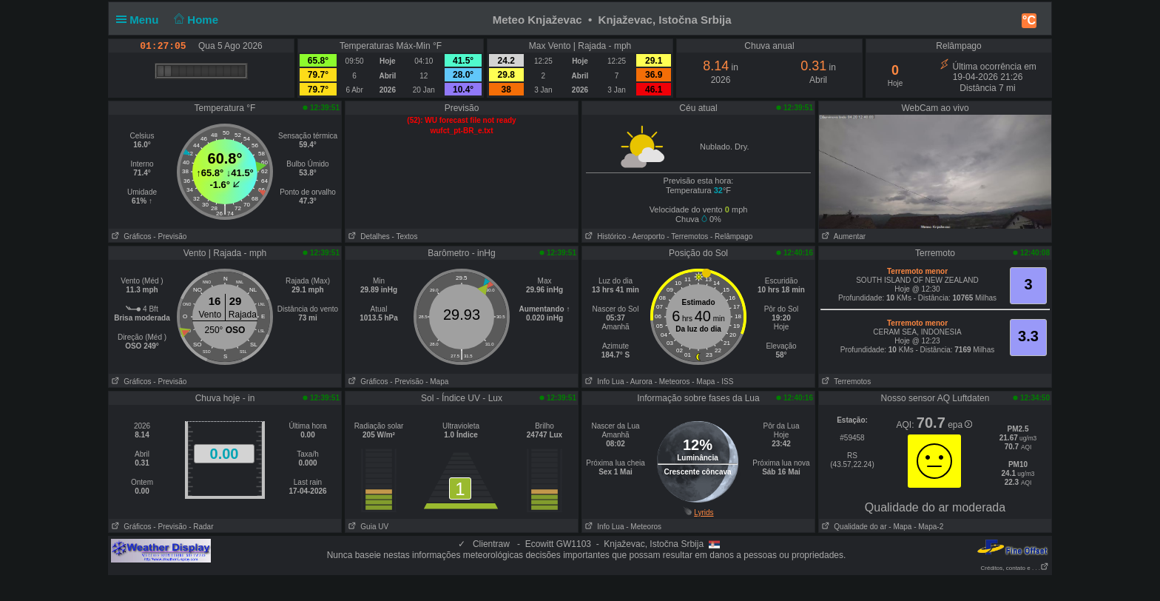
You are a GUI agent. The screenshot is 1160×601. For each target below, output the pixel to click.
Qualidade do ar (853, 527)
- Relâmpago (731, 236)
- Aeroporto (646, 236)
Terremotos (845, 381)
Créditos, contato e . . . (1015, 568)
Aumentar (842, 236)
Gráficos (130, 236)
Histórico (604, 236)
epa (960, 425)
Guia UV (366, 527)
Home (195, 19)
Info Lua (603, 381)
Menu (140, 19)
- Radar (201, 527)
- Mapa (436, 381)
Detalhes (367, 236)
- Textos (405, 236)
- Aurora (639, 381)
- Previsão (169, 236)
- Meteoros (672, 381)
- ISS (725, 381)
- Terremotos (687, 236)
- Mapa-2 (927, 527)
